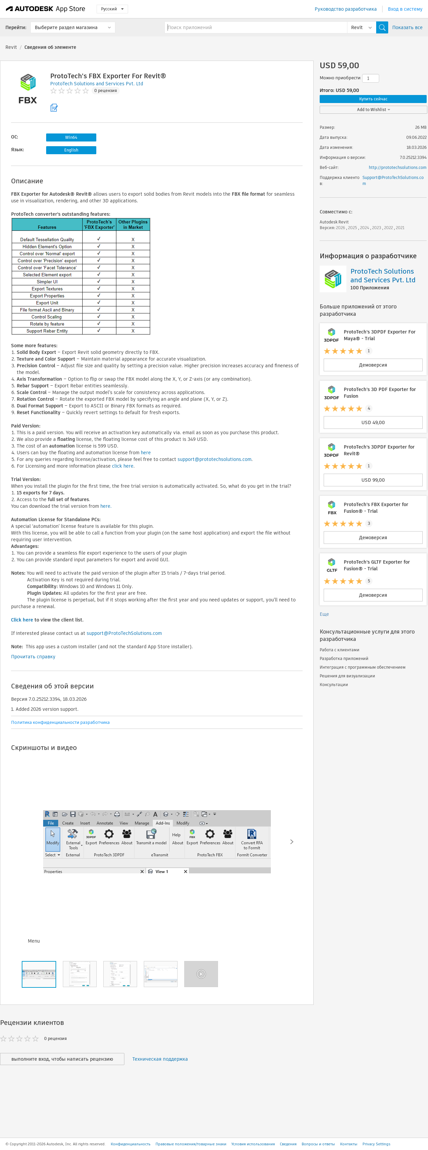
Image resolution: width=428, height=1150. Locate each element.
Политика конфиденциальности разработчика (60, 722)
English (71, 150)
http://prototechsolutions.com (398, 167)
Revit (11, 47)
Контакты (348, 1144)
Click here (22, 619)
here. (106, 506)
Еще (324, 614)
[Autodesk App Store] (45, 9)
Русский (112, 9)
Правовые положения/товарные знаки (190, 1144)
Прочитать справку (33, 656)
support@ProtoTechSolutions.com (124, 633)
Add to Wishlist (373, 109)
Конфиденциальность (130, 1144)
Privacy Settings (376, 1144)
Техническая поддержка (160, 1059)
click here (122, 466)
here (146, 452)
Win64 (71, 137)
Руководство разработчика (346, 9)
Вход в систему (405, 9)
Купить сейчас (373, 99)
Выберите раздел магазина (66, 27)
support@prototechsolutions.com (214, 459)
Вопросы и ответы (318, 1144)
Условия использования (253, 1144)
